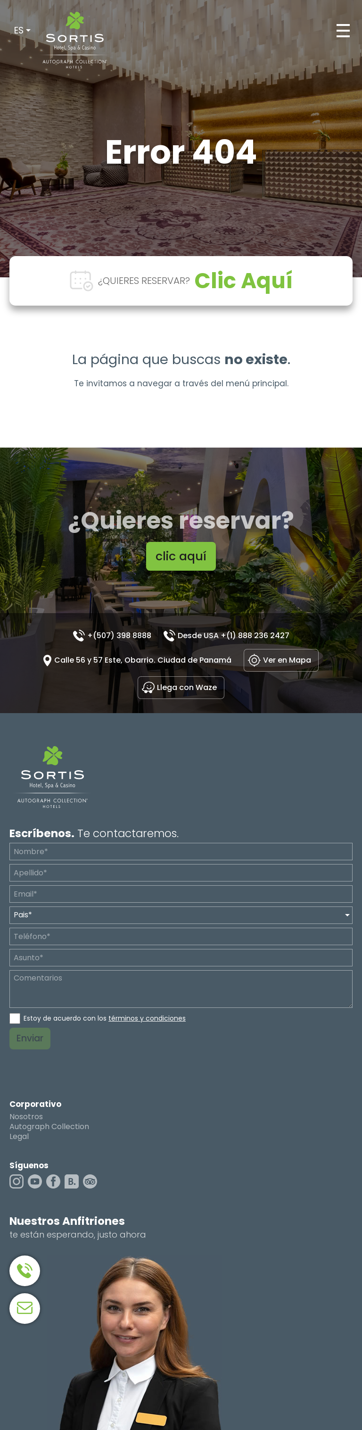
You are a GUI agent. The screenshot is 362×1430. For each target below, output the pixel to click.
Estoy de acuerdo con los (105, 1018)
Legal (19, 1136)
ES (19, 30)
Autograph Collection (49, 1127)
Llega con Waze (187, 687)
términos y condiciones (147, 1018)
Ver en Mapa (287, 660)
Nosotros (26, 1117)
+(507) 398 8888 (119, 635)
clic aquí (181, 556)
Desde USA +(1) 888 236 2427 (233, 635)
